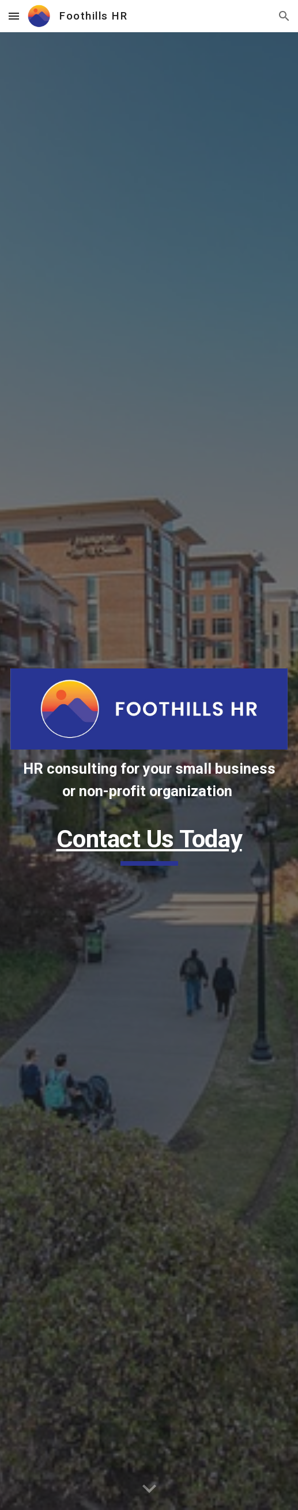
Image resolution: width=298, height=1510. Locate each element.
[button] (14, 16)
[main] (149, 780)
